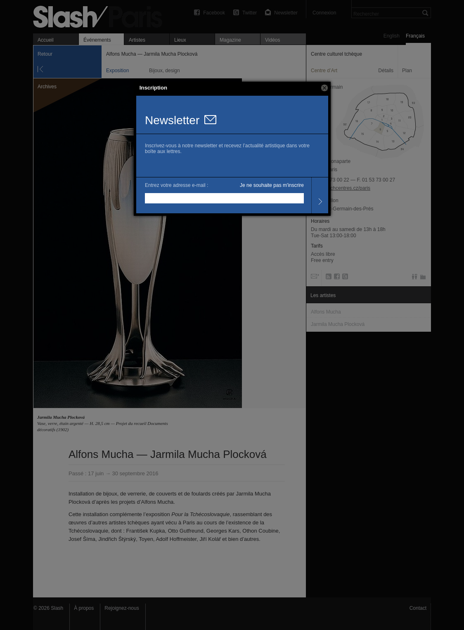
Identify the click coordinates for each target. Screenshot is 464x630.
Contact (418, 608)
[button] (324, 88)
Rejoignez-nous (121, 608)
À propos (84, 608)
